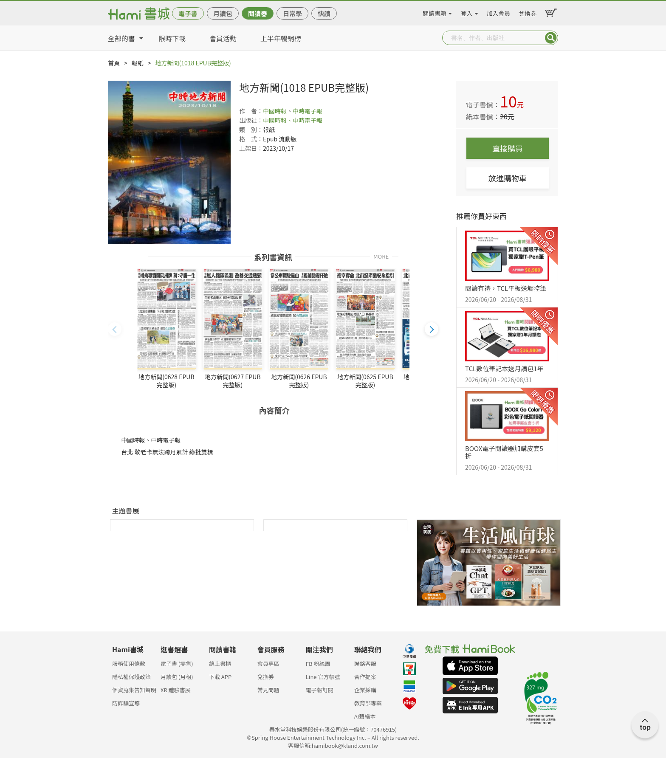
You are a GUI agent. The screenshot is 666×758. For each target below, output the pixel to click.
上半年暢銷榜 (280, 38)
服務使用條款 (128, 663)
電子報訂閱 (319, 690)
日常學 (292, 13)
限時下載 (172, 38)
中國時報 (275, 111)
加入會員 (499, 12)
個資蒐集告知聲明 (134, 690)
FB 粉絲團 (318, 663)
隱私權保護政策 (131, 677)
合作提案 (365, 677)
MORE (381, 256)
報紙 (138, 63)
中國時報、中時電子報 (292, 120)
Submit (551, 38)
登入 (467, 12)
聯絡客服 (365, 663)
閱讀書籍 (434, 12)
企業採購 (365, 690)
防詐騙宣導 (126, 703)
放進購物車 (507, 177)
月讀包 (222, 13)
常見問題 (268, 690)
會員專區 (268, 663)
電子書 (188, 13)
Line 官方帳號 (323, 677)
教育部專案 (368, 703)
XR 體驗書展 (176, 690)
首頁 (114, 63)
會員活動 (223, 38)
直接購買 (507, 148)
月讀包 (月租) (177, 677)
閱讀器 (257, 13)
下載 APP (220, 677)
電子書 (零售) (177, 663)
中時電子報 (307, 111)
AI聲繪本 (365, 716)
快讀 (324, 13)
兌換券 (527, 12)
